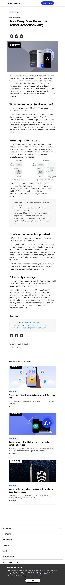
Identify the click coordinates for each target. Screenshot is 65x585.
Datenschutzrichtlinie (36, 576)
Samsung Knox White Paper (30, 323)
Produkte (6, 534)
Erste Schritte (47, 3)
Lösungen (7, 528)
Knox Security (14, 12)
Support (6, 545)
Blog (4, 551)
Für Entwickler (9, 562)
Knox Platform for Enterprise (36, 325)
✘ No (19, 347)
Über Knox (7, 540)
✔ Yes (11, 347)
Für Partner (8, 557)
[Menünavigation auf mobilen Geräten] (56, 3)
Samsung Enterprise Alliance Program (32, 328)
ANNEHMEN (32, 580)
